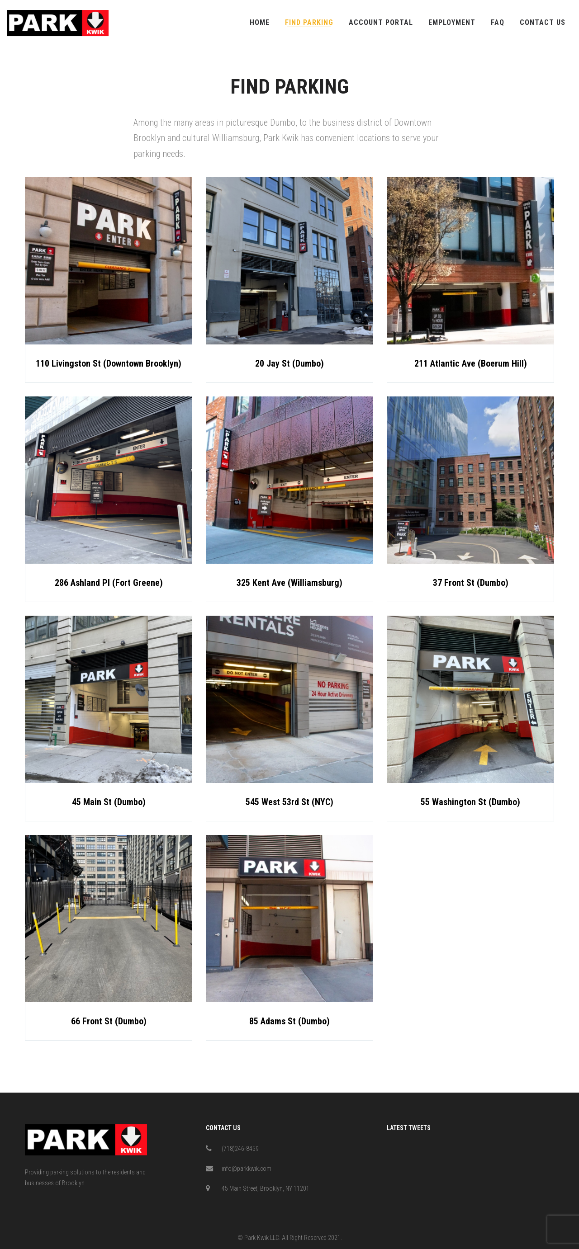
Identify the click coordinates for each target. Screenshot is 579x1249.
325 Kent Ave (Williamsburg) (289, 582)
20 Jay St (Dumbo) (289, 363)
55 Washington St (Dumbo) (470, 803)
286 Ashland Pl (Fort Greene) (109, 582)
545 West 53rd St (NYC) (289, 802)
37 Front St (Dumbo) (470, 583)
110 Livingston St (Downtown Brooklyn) (108, 363)
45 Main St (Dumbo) (109, 802)
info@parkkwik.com (246, 1168)
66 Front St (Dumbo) (109, 1021)
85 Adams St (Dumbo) (289, 1021)
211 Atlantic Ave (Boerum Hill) (470, 363)
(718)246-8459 (240, 1148)
